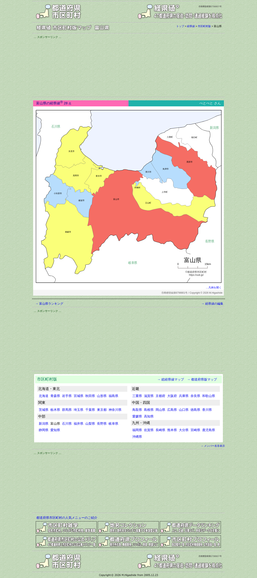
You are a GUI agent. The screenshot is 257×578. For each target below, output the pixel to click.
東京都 (102, 409)
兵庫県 (184, 396)
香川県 (207, 409)
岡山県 (160, 409)
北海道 (43, 396)
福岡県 (137, 430)
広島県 (172, 409)
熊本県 (172, 430)
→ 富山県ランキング (49, 303)
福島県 (113, 396)
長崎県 (160, 430)
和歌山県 (208, 396)
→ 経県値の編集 (212, 303)
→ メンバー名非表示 (213, 445)
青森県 (55, 396)
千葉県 (90, 409)
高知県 (149, 416)
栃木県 (55, 409)
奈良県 (195, 396)
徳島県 (195, 409)
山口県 (184, 409)
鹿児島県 (208, 430)
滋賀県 (149, 396)
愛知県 (55, 430)
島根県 (149, 409)
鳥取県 (137, 409)
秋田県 (90, 396)
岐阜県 (113, 423)
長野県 (102, 423)
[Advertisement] (128, 67)
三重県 (137, 396)
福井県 (78, 423)
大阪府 (172, 396)
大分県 (184, 430)
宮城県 (78, 396)
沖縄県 (137, 436)
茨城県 (43, 409)
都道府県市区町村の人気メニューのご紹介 (66, 517)
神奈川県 (115, 409)
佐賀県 (149, 430)
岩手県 (67, 396)
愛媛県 (137, 416)
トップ (180, 26)
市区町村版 (204, 26)
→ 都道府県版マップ (202, 379)
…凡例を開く (213, 287)
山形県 (102, 396)
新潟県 (43, 423)
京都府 (160, 396)
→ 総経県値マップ (169, 379)
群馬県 (67, 409)
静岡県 (43, 430)
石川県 (67, 423)
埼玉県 (78, 409)
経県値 (191, 26)
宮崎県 (195, 430)
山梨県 (90, 423)
